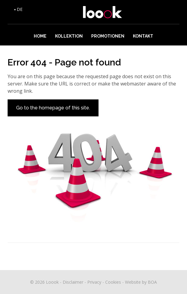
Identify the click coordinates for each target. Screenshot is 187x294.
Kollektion (69, 36)
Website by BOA (141, 282)
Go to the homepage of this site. (53, 108)
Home (40, 36)
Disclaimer (73, 282)
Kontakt (143, 36)
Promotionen (107, 36)
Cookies (113, 282)
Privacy (94, 282)
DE (20, 9)
